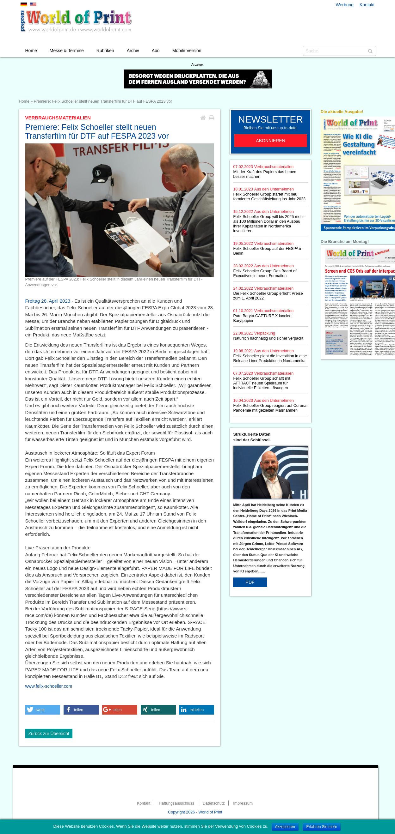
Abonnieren (270, 140)
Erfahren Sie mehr (321, 827)
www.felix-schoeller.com (48, 686)
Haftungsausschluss (176, 803)
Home (31, 50)
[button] (42, 710)
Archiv (133, 50)
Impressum (243, 803)
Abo (156, 50)
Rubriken (105, 50)
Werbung (345, 4)
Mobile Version (186, 50)
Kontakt (367, 4)
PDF (250, 582)
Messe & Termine (67, 50)
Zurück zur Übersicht (48, 733)
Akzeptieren (285, 827)
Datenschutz (214, 803)
